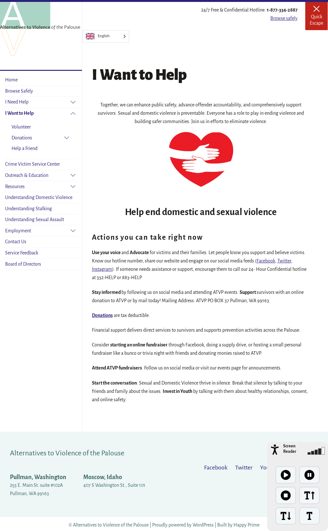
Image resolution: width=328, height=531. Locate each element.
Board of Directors (23, 264)
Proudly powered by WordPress (183, 524)
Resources (15, 186)
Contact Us (15, 241)
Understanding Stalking (28, 208)
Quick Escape (319, 18)
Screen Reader (289, 449)
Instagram (102, 269)
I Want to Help (19, 113)
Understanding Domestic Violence (38, 197)
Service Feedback (21, 252)
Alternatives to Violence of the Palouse (67, 453)
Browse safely (284, 18)
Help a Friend (24, 148)
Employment (18, 230)
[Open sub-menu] (73, 102)
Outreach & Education (26, 175)
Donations (22, 137)
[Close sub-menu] (73, 113)
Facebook (266, 260)
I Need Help (17, 101)
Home (11, 79)
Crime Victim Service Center (32, 164)
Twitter (284, 260)
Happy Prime (246, 524)
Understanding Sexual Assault (34, 219)
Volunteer (21, 126)
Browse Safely (19, 91)
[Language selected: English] (105, 36)
